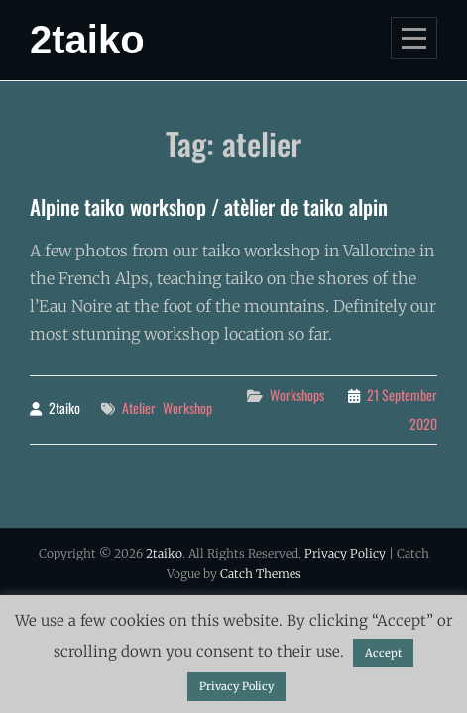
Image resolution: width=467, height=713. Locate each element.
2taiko (87, 39)
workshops (297, 394)
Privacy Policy (345, 553)
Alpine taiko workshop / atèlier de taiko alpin (209, 206)
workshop (187, 407)
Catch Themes (260, 573)
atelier (139, 407)
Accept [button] (383, 653)
